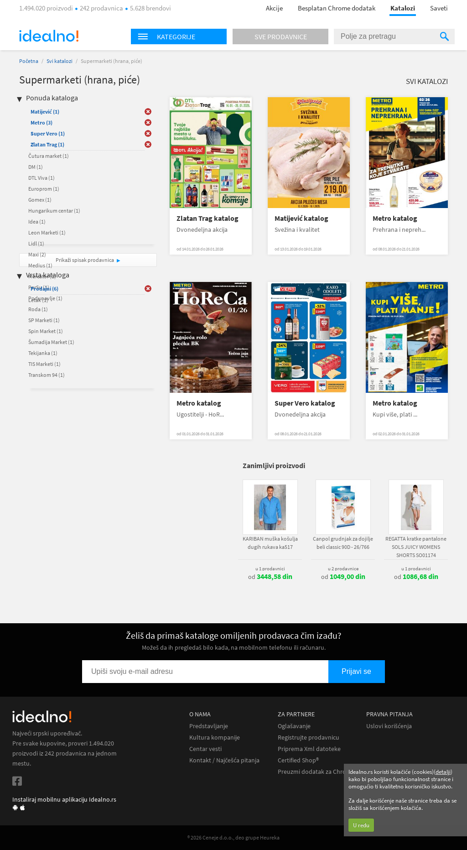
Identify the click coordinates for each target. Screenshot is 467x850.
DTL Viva (41, 177)
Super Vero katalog (305, 403)
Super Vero (48, 133)
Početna (28, 60)
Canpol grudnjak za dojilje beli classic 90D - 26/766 (343, 542)
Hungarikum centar (54, 210)
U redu (361, 825)
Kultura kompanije (214, 737)
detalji (443, 772)
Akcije (274, 8)
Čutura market (48, 155)
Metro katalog (395, 218)
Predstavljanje (208, 726)
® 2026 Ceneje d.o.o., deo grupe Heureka (233, 837)
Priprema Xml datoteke (309, 749)
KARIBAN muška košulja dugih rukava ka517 (270, 542)
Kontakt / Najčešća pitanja (224, 760)
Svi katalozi (60, 60)
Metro (41, 122)
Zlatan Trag (47, 144)
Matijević (45, 111)
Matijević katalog (301, 218)
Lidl (36, 243)
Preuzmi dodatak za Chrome (316, 772)
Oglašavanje (294, 726)
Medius (40, 265)
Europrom (43, 188)
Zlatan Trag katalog (207, 218)
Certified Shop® (298, 760)
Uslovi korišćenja (389, 726)
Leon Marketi (47, 232)
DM (35, 166)
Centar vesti (205, 749)
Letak (38, 300)
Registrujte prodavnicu (308, 737)
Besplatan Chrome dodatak (336, 8)
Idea (37, 221)
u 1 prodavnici (270, 568)
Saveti (439, 8)
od (270, 577)
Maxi (37, 254)
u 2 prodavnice (343, 568)
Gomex (40, 199)
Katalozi (402, 8)
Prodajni (44, 288)
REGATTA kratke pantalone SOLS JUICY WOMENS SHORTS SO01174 (415, 546)
